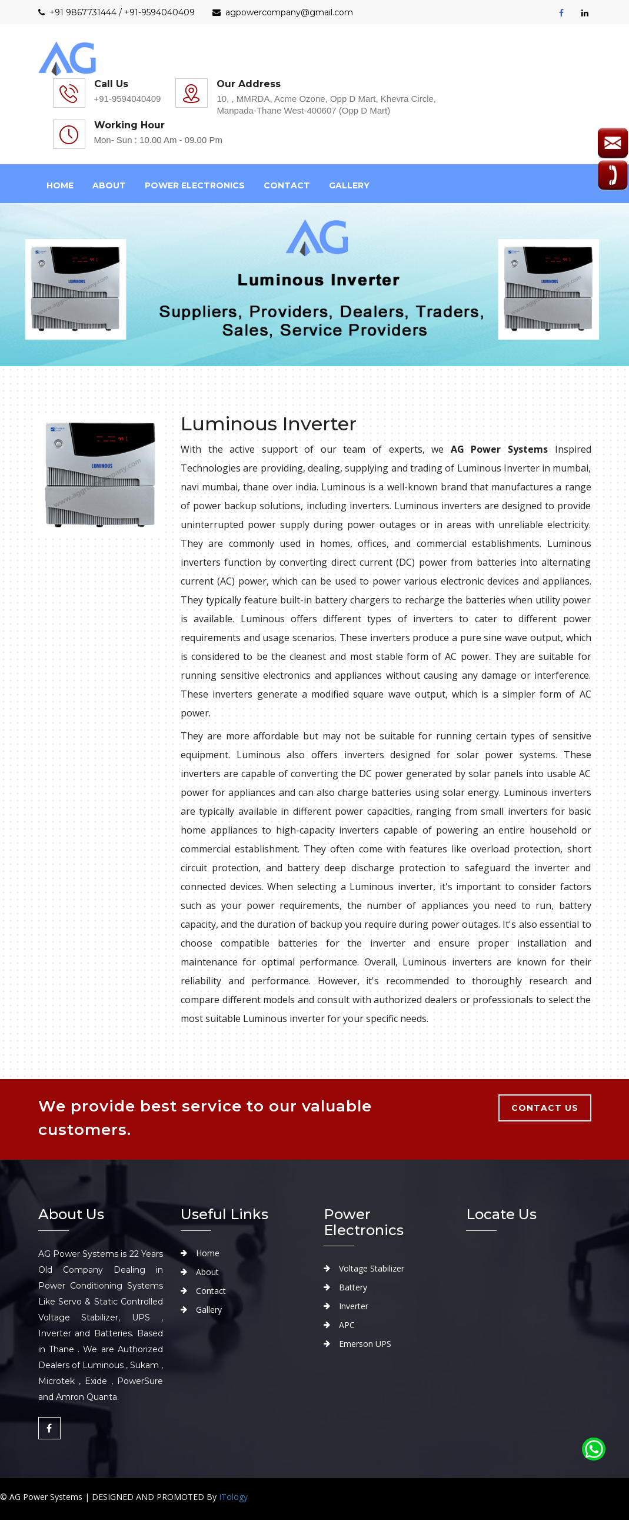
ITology (233, 1496)
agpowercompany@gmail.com (282, 12)
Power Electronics (195, 185)
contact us (544, 1108)
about (109, 185)
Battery (353, 1287)
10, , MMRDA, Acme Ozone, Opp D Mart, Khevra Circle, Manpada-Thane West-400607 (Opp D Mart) (326, 104)
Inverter (353, 1306)
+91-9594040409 (127, 99)
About (207, 1271)
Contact (287, 185)
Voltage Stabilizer (371, 1268)
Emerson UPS (365, 1343)
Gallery (349, 185)
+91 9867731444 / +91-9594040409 (116, 12)
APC (347, 1324)
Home (60, 185)
